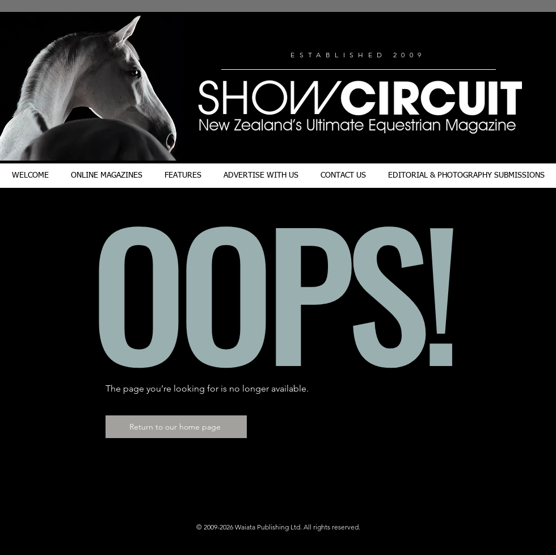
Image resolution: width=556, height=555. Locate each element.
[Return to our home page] (176, 426)
